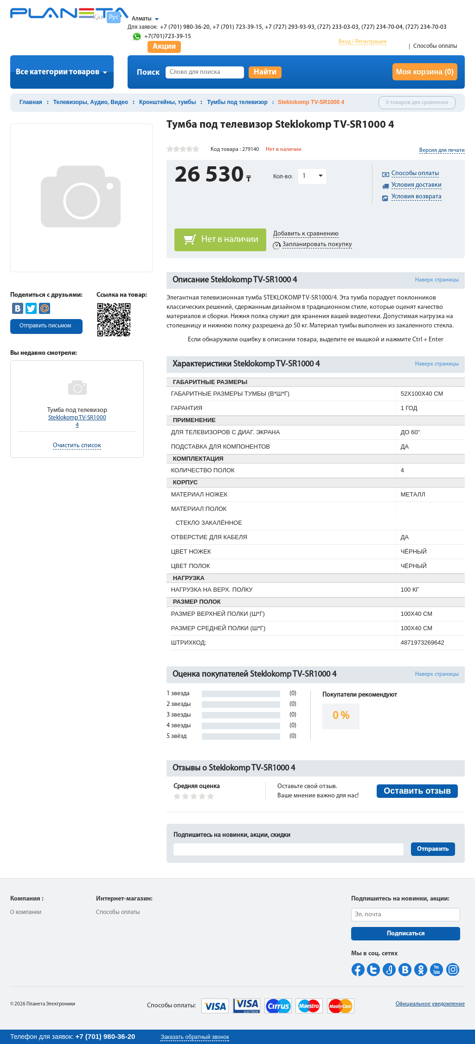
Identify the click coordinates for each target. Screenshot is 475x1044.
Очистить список (77, 445)
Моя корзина (425, 72)
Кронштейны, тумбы (167, 102)
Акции (164, 47)
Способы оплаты (435, 46)
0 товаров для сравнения (417, 102)
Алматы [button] (142, 19)
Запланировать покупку (317, 244)
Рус (113, 17)
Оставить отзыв (417, 791)
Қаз (98, 17)
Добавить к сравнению (306, 233)
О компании (25, 912)
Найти (265, 72)
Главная (30, 102)
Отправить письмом (45, 326)
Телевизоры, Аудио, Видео (90, 102)
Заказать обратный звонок (194, 1037)
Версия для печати (442, 150)
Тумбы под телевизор (237, 102)
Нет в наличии (229, 239)
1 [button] (304, 176)
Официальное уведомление (430, 1004)
